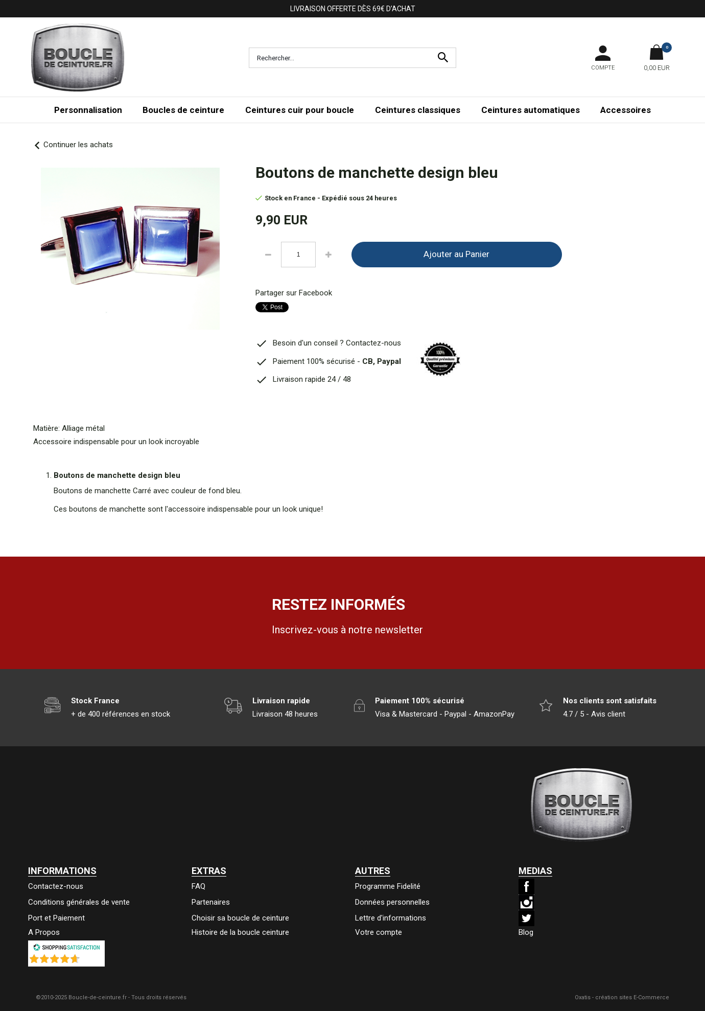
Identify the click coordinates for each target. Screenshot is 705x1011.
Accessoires (625, 110)
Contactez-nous (55, 886)
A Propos (44, 932)
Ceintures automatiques (530, 110)
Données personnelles (392, 902)
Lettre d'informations (390, 918)
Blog (526, 932)
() (93, 961)
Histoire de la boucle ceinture (240, 932)
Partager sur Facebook (293, 292)
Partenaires (211, 902)
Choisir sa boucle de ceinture (240, 918)
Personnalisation (88, 110)
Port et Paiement (56, 918)
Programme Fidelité (387, 886)
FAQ (198, 886)
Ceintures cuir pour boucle (299, 110)
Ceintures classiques (417, 110)
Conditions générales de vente (79, 902)
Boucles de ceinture (183, 110)
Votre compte (378, 932)
